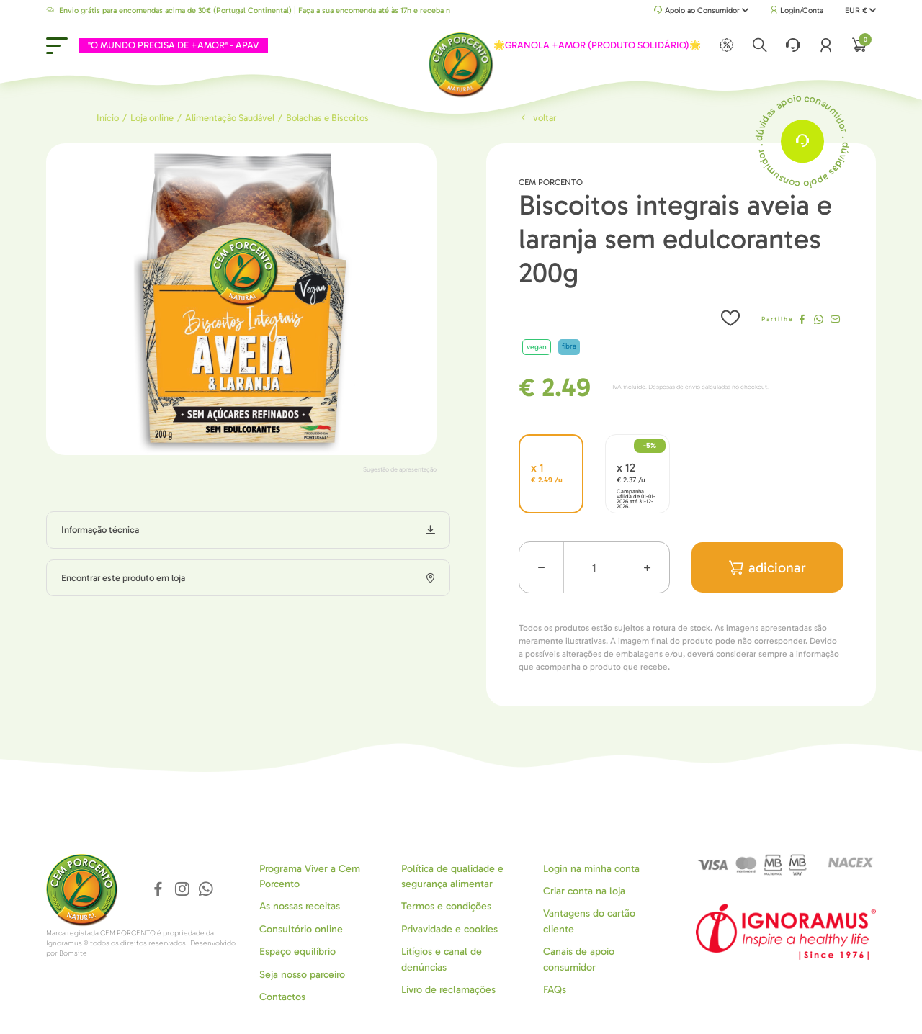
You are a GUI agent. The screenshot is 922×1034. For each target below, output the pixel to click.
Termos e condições (446, 906)
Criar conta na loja (584, 891)
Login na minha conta (591, 869)
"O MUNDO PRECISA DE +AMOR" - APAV (173, 45)
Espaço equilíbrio (297, 951)
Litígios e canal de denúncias (441, 959)
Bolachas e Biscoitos (327, 117)
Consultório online (301, 929)
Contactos (282, 997)
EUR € (860, 10)
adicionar (767, 567)
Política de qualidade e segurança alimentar (452, 876)
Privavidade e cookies (449, 929)
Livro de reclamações (448, 990)
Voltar (537, 117)
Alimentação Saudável (229, 117)
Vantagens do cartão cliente (589, 921)
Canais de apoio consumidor (578, 959)
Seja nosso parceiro (302, 974)
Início (108, 117)
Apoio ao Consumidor (701, 11)
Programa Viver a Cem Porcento (309, 876)
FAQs (554, 990)
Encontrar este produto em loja (123, 577)
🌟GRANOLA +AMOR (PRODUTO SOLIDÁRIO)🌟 (597, 45)
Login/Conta (796, 10)
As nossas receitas (299, 906)
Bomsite (73, 953)
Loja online (152, 117)
